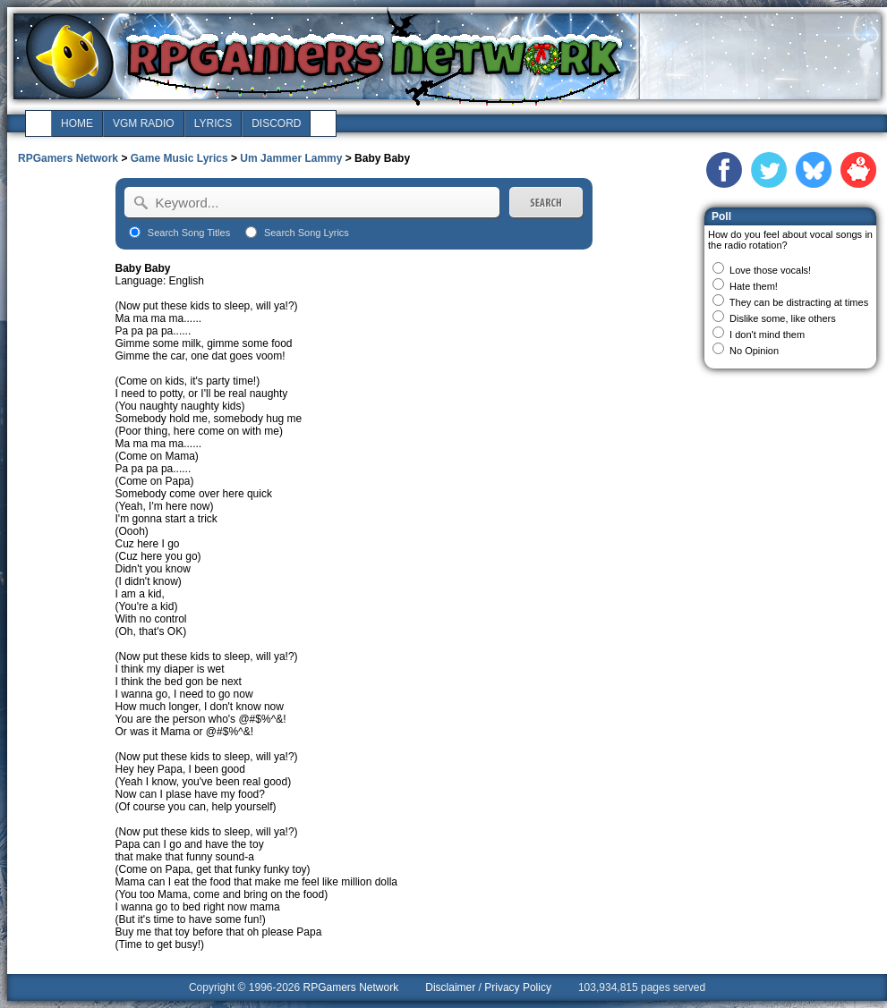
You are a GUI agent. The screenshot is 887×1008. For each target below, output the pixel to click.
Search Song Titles (189, 232)
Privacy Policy (517, 987)
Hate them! (753, 286)
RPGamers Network (68, 158)
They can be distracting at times (798, 302)
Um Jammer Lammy (291, 158)
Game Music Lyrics (179, 158)
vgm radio (144, 123)
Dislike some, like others (782, 318)
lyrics (213, 123)
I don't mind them (767, 334)
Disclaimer (450, 987)
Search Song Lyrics (306, 232)
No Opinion (754, 350)
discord (276, 123)
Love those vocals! (770, 270)
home (77, 123)
